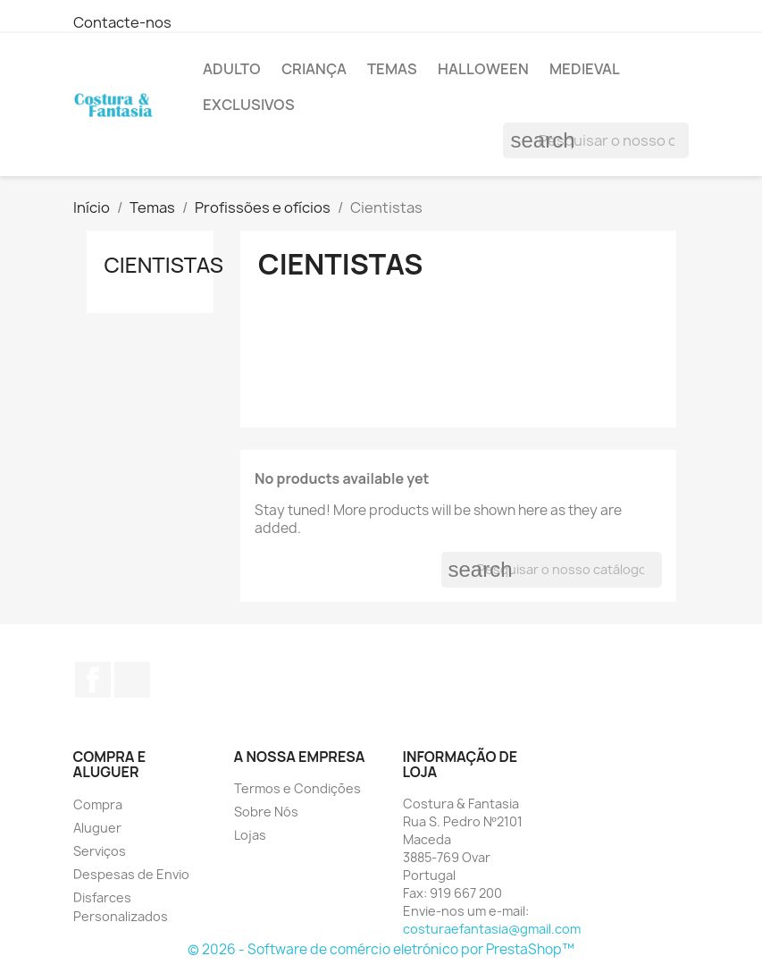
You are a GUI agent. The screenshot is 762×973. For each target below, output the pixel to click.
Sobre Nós (266, 811)
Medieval (584, 69)
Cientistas (164, 264)
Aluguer (97, 827)
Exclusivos (249, 104)
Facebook (93, 680)
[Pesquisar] (596, 140)
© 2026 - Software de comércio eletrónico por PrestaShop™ (381, 949)
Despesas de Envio (131, 874)
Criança (314, 69)
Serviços (99, 850)
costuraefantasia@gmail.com (492, 928)
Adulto (232, 69)
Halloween (483, 69)
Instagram (132, 680)
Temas (392, 69)
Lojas (250, 834)
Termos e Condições (297, 788)
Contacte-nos (122, 22)
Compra (97, 804)
